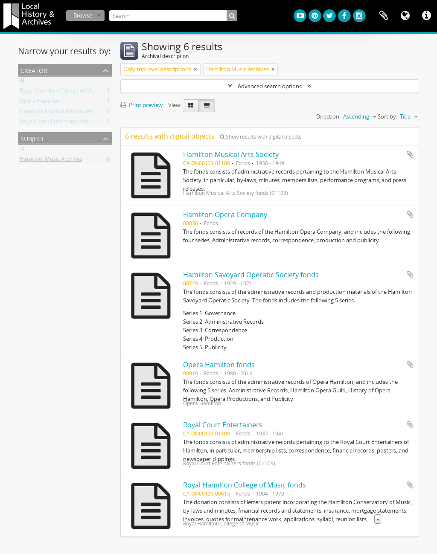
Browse (82, 15)
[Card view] (191, 105)
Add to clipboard (410, 154)
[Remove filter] (195, 69)
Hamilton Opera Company (225, 214)
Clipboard (383, 15)
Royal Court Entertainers (222, 424)
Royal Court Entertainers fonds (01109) (68, 123)
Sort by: (387, 116)
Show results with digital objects (260, 136)
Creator (33, 69)
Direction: (328, 116)
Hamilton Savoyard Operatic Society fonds (251, 274)
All (23, 82)
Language (405, 15)
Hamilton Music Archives (51, 160)
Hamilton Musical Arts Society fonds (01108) (75, 112)
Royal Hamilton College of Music (60, 92)
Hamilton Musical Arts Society (231, 154)
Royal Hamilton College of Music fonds (244, 485)
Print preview (141, 105)
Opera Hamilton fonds (219, 364)
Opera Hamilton (40, 102)
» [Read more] (377, 519)
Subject (32, 138)
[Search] (173, 15)
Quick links (426, 15)
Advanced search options (269, 86)
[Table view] (206, 105)
